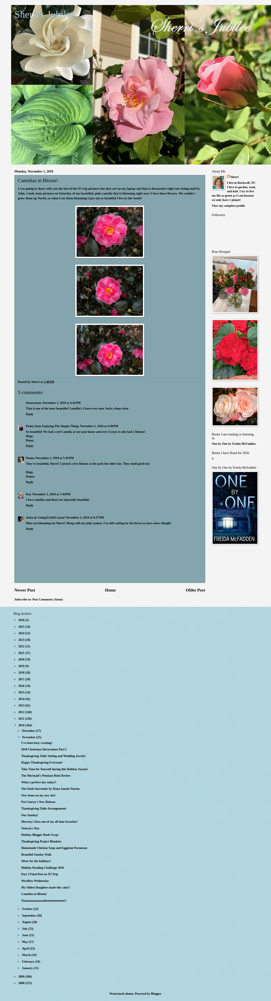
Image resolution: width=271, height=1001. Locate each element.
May (25, 941)
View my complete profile (228, 205)
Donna (30, 458)
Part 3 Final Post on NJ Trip (39, 874)
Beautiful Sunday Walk (36, 854)
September (29, 915)
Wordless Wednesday (35, 881)
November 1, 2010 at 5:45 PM (54, 458)
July (25, 928)
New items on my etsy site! (38, 795)
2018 (21, 672)
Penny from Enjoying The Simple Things (52, 426)
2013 (21, 705)
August (27, 922)
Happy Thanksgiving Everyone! (42, 762)
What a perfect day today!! (38, 782)
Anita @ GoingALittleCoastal (45, 517)
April (26, 948)
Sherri (234, 177)
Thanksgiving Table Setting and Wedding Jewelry (53, 756)
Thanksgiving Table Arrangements (43, 808)
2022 (21, 646)
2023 (21, 640)
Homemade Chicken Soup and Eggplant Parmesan (54, 848)
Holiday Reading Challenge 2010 (42, 867)
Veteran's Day (30, 828)
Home (110, 590)
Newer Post (24, 590)
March (27, 955)
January (28, 968)
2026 (21, 620)
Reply (30, 414)
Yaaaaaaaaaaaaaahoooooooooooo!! (44, 900)
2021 (21, 653)
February (28, 961)
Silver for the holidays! (36, 861)
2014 (21, 699)
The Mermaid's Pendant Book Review (46, 775)
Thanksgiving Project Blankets (41, 841)
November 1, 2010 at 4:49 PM (99, 426)
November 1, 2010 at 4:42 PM (61, 403)
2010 (21, 725)
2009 (21, 976)
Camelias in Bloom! (34, 894)
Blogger (156, 993)
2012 (21, 712)
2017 (21, 679)
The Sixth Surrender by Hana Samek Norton (50, 788)
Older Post (195, 590)
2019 (21, 666)
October (28, 909)
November (29, 737)
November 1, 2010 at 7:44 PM (51, 494)
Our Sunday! (29, 815)
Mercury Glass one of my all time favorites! (49, 821)
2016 (21, 686)
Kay (28, 494)
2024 (21, 633)
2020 (21, 659)
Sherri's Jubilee (44, 14)
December (29, 730)
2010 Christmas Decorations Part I (44, 749)
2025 (21, 626)
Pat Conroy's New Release (38, 802)
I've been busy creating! (36, 743)
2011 (21, 718)
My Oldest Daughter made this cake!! (45, 887)
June (25, 935)
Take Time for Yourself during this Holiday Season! (54, 769)
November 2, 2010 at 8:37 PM (85, 517)
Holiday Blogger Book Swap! (40, 834)
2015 (21, 692)
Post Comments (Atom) (47, 599)
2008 (21, 983)
